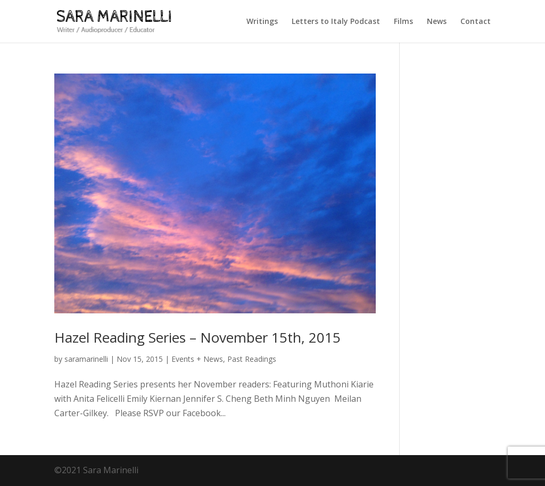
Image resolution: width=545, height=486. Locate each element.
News (437, 22)
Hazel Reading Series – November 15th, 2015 (197, 337)
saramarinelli (86, 359)
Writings (262, 22)
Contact (475, 22)
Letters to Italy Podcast (336, 22)
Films (403, 22)
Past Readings (251, 359)
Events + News (197, 359)
